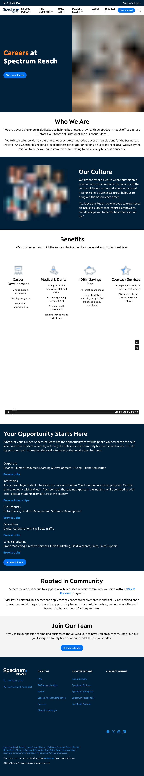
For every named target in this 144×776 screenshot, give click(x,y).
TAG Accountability (48, 685)
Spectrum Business (81, 685)
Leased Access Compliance (52, 697)
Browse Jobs (12, 474)
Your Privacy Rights (36, 747)
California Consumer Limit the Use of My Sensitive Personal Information (35, 752)
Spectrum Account (81, 703)
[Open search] (139, 10)
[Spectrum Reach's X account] (114, 732)
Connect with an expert (20, 686)
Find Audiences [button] (46, 10)
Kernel (41, 691)
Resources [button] (109, 10)
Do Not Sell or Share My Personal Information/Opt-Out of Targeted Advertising (39, 750)
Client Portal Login (47, 710)
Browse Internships (16, 500)
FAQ (40, 678)
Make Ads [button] (61, 10)
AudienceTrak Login (132, 3)
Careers (42, 703)
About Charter (79, 678)
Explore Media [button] (25, 10)
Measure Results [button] (77, 10)
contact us (49, 758)
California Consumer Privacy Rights (63, 747)
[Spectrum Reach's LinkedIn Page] (125, 732)
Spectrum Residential (83, 697)
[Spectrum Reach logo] (15, 672)
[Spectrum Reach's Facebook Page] (109, 732)
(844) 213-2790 (13, 2)
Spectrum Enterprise (82, 691)
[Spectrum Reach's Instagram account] (120, 732)
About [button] (95, 10)
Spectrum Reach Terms (13, 747)
